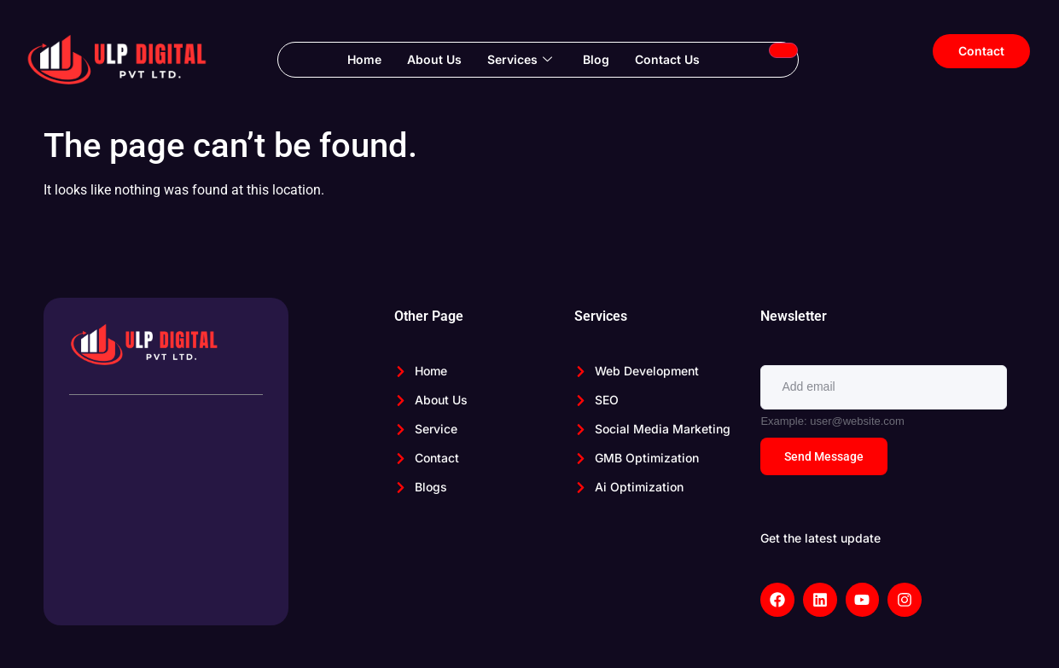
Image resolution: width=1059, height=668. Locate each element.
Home (364, 59)
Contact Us (667, 59)
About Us (434, 59)
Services (519, 59)
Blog (596, 59)
